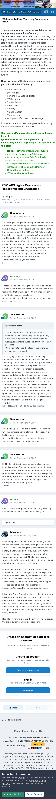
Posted (23, 216)
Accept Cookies (13, 794)
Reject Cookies (34, 794)
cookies (21, 777)
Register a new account (28, 670)
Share (13, 707)
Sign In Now (28, 690)
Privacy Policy (21, 731)
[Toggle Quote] (6, 326)
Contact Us (36, 731)
